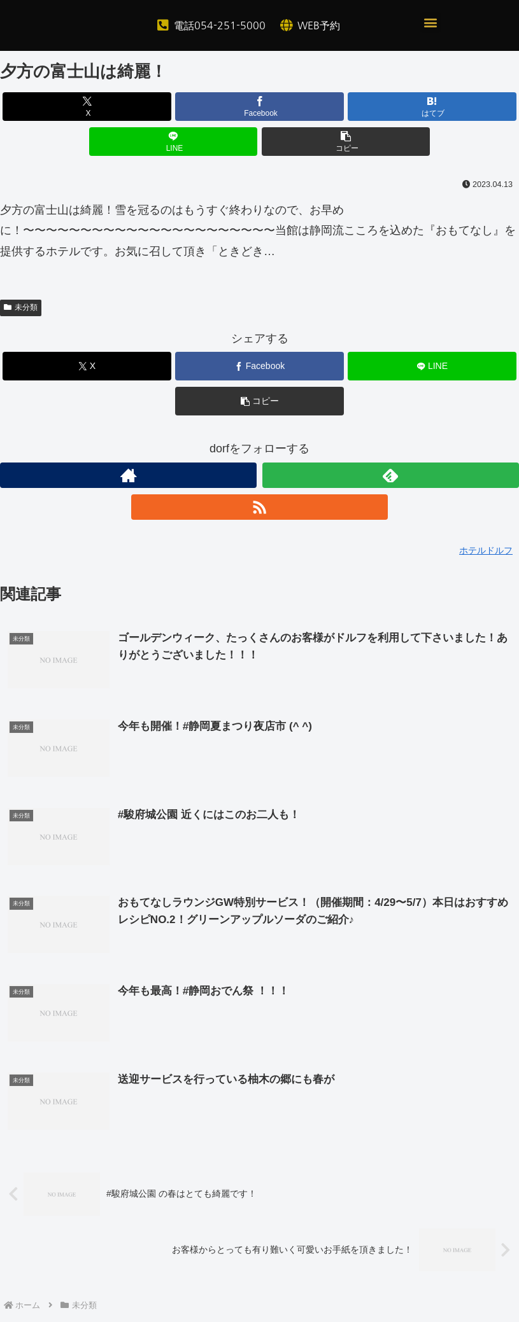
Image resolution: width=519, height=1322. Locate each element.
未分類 (21, 307)
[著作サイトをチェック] (128, 475)
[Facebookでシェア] (259, 106)
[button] (430, 22)
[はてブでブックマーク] (432, 106)
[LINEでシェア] (173, 141)
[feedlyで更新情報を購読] (390, 475)
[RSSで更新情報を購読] (259, 507)
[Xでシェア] (87, 106)
